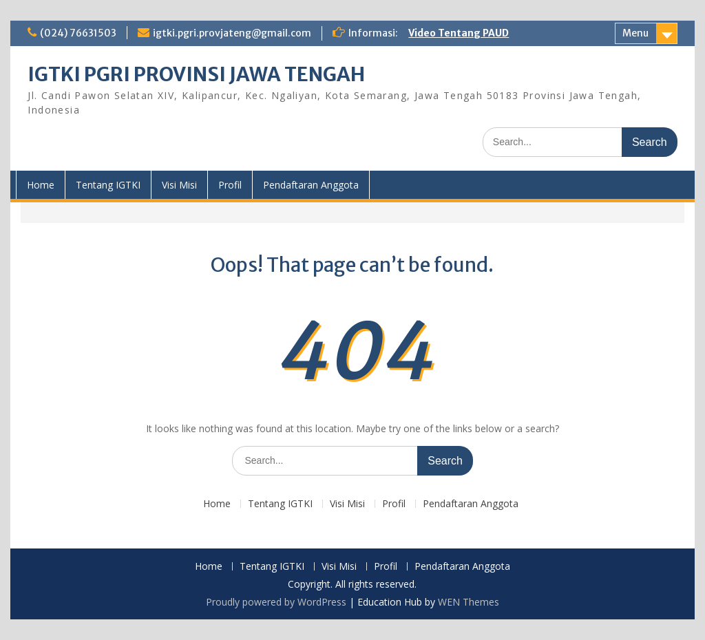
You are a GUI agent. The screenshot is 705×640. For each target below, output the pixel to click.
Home (40, 184)
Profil (230, 184)
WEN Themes (468, 601)
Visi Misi (179, 184)
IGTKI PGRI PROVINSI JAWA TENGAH (196, 74)
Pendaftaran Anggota (311, 184)
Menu (635, 33)
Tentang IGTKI (108, 184)
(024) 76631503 (78, 33)
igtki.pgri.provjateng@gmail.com (232, 33)
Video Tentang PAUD (458, 33)
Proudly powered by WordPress (276, 601)
